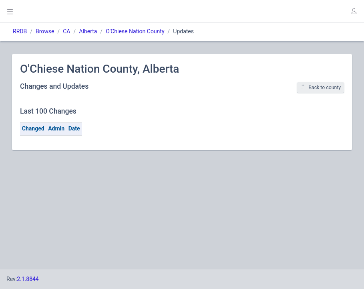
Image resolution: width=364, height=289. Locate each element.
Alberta (88, 31)
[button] (353, 11)
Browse (45, 31)
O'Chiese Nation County (135, 31)
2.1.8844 (28, 279)
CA (66, 31)
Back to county (320, 87)
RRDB (20, 31)
